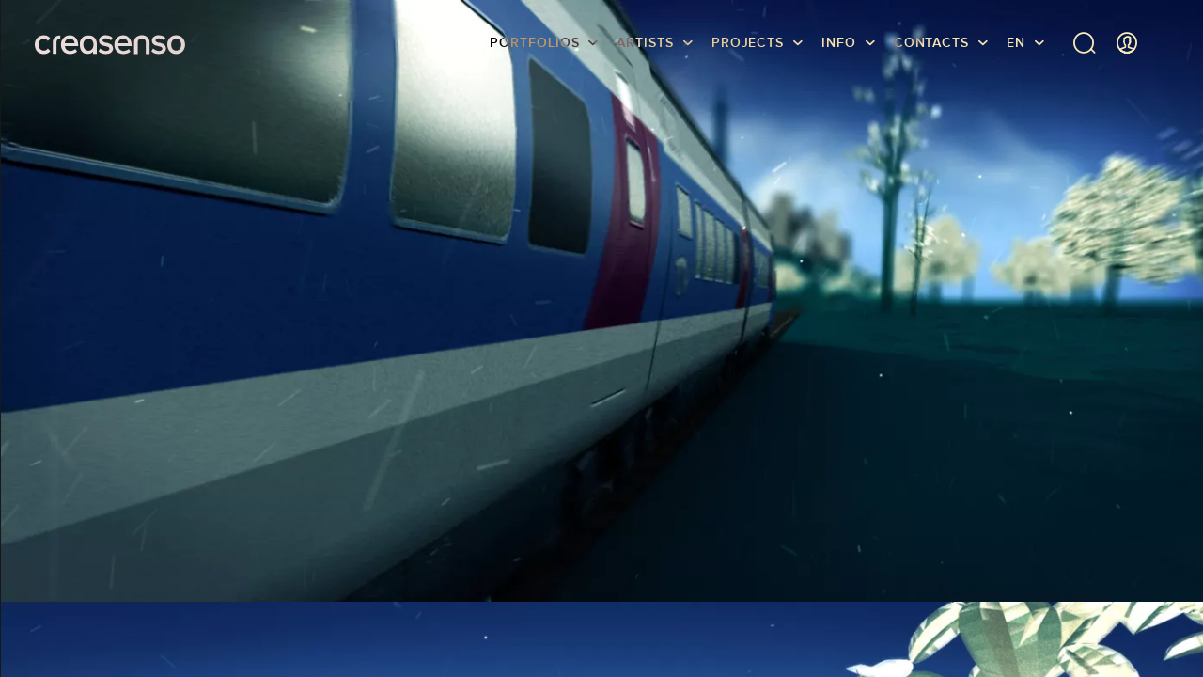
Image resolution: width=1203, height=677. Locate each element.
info (838, 42)
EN (1016, 42)
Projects (747, 42)
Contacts (931, 42)
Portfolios (534, 42)
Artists (645, 42)
